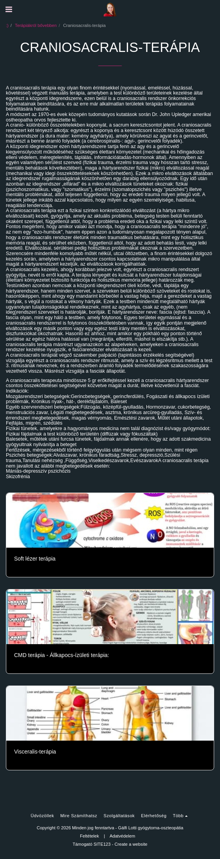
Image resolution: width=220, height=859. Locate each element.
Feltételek (89, 836)
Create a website (131, 844)
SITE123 (102, 844)
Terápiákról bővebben (36, 25)
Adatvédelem (122, 836)
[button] (8, 9)
